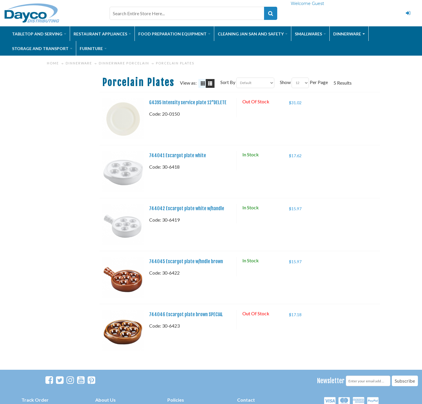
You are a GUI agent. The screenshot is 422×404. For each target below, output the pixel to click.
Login (408, 13)
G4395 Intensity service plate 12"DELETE (188, 102)
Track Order (35, 400)
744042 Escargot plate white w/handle (186, 208)
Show (285, 82)
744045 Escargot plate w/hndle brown (186, 261)
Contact (246, 400)
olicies (177, 400)
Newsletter (330, 381)
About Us (105, 400)
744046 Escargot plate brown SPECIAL (186, 314)
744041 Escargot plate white (177, 155)
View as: (188, 82)
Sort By (227, 82)
